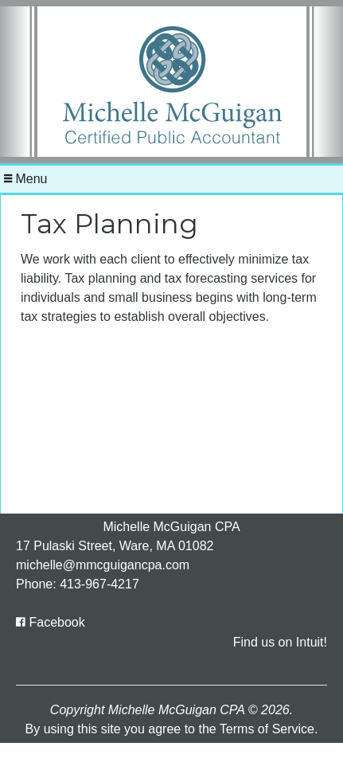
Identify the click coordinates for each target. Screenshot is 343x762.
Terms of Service (267, 729)
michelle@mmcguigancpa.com (102, 565)
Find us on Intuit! (280, 642)
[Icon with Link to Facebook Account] (50, 622)
